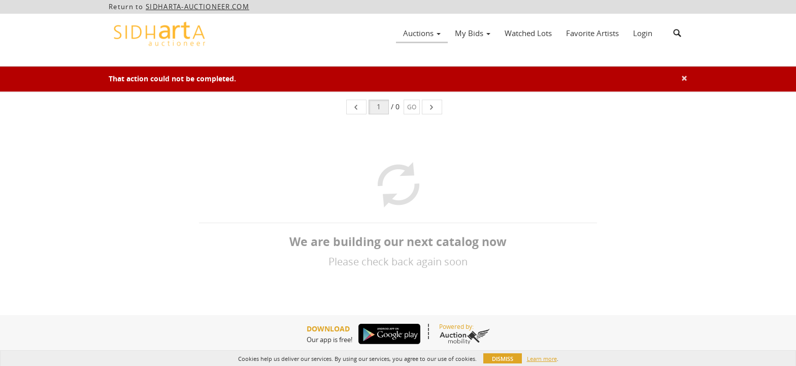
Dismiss (502, 358)
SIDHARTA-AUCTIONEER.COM (197, 6)
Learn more (542, 358)
